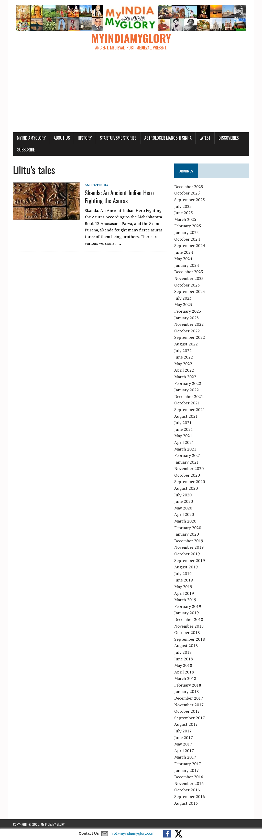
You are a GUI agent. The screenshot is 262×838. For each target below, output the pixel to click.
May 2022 (183, 363)
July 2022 (183, 350)
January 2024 (186, 265)
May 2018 (183, 665)
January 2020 (186, 534)
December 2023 (188, 271)
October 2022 (187, 331)
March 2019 (185, 599)
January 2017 (186, 770)
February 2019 (187, 606)
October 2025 (187, 193)
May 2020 (183, 508)
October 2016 (187, 790)
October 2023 (187, 285)
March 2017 (185, 757)
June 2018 (183, 659)
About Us (62, 138)
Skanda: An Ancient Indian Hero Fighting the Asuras (119, 196)
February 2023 (187, 311)
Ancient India (96, 185)
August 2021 (186, 416)
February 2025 (187, 226)
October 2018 (187, 632)
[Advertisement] (131, 94)
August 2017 (186, 724)
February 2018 (187, 685)
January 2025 (186, 232)
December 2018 (188, 619)
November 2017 (189, 705)
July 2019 (183, 573)
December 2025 (188, 186)
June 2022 (183, 357)
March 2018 (185, 678)
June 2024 (183, 252)
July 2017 (183, 731)
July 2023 (183, 298)
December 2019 (188, 541)
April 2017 (184, 750)
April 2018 (184, 672)
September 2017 (189, 718)
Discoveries (229, 138)
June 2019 (183, 580)
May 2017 (183, 744)
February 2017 (187, 764)
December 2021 (188, 396)
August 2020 (186, 488)
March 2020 (185, 521)
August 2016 (186, 803)
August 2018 (186, 645)
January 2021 (186, 462)
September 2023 (189, 291)
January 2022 (186, 390)
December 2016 (188, 777)
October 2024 (187, 239)
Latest (205, 138)
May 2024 (183, 258)
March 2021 (185, 449)
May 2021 (183, 435)
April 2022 (184, 370)
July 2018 (183, 652)
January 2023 (186, 318)
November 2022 (189, 324)
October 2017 (187, 711)
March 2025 (185, 219)
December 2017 (188, 698)
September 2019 (189, 560)
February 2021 (187, 455)
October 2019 (187, 554)
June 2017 (183, 737)
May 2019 (183, 586)
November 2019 (189, 547)
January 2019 (186, 613)
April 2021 (184, 442)
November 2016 (189, 783)
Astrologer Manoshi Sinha (168, 138)
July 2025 (183, 206)
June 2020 (183, 501)
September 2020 (189, 481)
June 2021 (183, 429)
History (85, 138)
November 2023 (189, 278)
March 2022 (185, 377)
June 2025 (183, 213)
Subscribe (26, 150)
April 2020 (184, 514)
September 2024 (189, 245)
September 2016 (189, 796)
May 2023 (183, 304)
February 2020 (187, 527)
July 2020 (183, 495)
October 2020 (187, 475)
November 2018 (189, 626)
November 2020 (189, 468)
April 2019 (184, 593)
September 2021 (189, 409)
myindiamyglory (31, 138)
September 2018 (189, 639)
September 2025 (189, 199)
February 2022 (187, 383)
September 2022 (189, 337)
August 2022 (186, 344)
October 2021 (187, 403)
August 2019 (186, 567)
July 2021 (183, 422)
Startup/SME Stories (118, 138)
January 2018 (186, 691)
